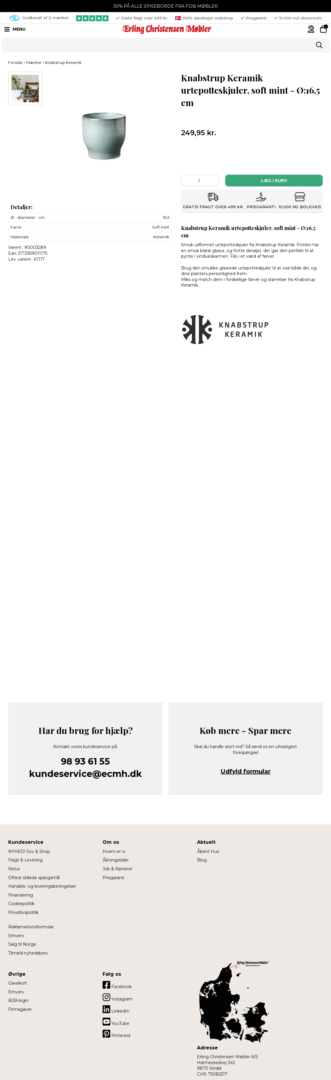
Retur (14, 868)
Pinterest (117, 1033)
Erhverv (16, 935)
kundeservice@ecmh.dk (85, 773)
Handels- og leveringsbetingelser (42, 886)
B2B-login (18, 1000)
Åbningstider (116, 860)
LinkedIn (116, 1009)
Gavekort (17, 983)
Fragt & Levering (25, 860)
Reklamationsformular (31, 927)
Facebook (117, 984)
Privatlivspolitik (23, 912)
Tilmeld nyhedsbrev (28, 953)
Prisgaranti (113, 877)
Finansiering (20, 895)
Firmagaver (20, 1009)
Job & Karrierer (118, 868)
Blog (202, 860)
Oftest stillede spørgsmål (34, 877)
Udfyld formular (245, 771)
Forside (15, 62)
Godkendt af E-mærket (39, 18)
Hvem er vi (114, 851)
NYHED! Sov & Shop (29, 851)
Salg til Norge (22, 944)
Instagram (118, 997)
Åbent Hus (208, 851)
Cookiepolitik (21, 903)
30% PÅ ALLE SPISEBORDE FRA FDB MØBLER (165, 6)
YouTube (116, 1021)
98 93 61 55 (85, 761)
